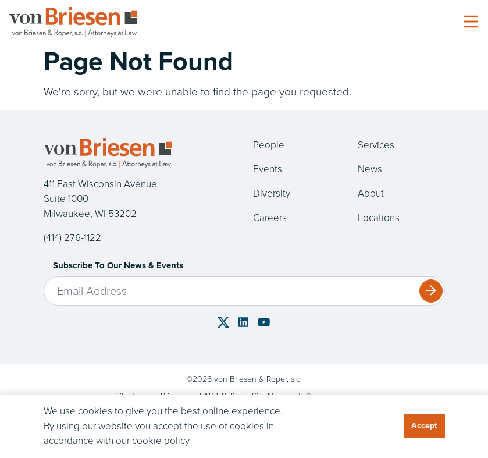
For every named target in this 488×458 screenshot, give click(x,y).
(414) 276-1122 (72, 237)
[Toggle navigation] (470, 22)
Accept (424, 426)
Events (267, 169)
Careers (270, 218)
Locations (379, 218)
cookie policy (161, 441)
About (371, 193)
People (268, 145)
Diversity (271, 193)
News (370, 169)
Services (376, 145)
